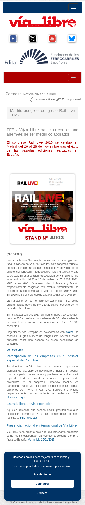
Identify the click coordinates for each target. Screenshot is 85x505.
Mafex (69, 332)
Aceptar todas (42, 474)
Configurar (42, 483)
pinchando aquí (16, 397)
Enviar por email (68, 99)
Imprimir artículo (42, 99)
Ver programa (15, 349)
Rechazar (42, 493)
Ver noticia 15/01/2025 (41, 439)
